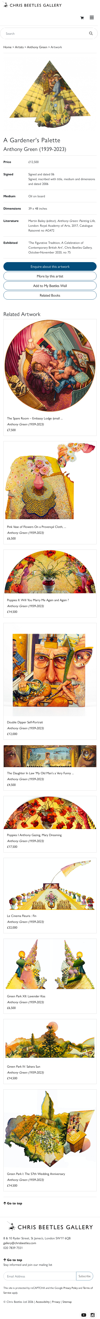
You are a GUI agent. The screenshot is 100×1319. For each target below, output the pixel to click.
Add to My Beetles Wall (50, 285)
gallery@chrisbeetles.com (19, 1242)
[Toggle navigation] (92, 17)
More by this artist (50, 276)
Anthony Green (37, 47)
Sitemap (67, 1301)
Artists (19, 47)
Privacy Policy (70, 1288)
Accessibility (43, 1301)
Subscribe (85, 1276)
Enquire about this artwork (50, 266)
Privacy (56, 1301)
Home (7, 47)
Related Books (50, 295)
